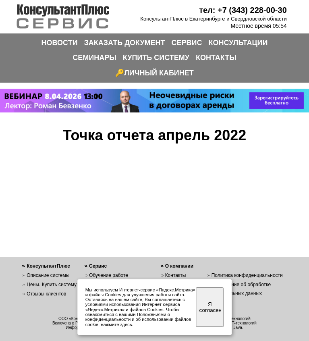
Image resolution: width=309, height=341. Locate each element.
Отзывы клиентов (46, 294)
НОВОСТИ (59, 43)
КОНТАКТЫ (216, 58)
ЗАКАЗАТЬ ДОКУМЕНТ (124, 43)
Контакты (175, 275)
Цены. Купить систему (52, 284)
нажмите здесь (116, 324)
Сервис (98, 266)
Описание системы (48, 275)
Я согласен (210, 307)
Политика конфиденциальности (247, 275)
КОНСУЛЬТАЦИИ (238, 43)
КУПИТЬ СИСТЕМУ (156, 58)
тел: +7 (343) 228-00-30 (243, 10)
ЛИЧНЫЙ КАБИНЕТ (159, 73)
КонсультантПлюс (48, 266)
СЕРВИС (187, 43)
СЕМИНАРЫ (94, 58)
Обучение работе (108, 275)
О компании (179, 266)
